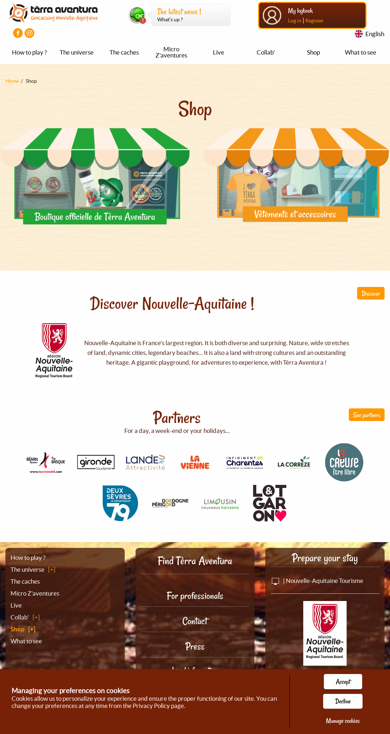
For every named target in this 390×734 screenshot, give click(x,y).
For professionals (195, 595)
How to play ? (29, 52)
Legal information (195, 670)
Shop (313, 52)
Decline (343, 701)
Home (12, 81)
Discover (370, 293)
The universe (77, 52)
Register (314, 20)
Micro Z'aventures (171, 52)
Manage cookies (343, 720)
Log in (294, 20)
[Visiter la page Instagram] (29, 33)
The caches (124, 52)
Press (195, 646)
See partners (366, 415)
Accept (343, 681)
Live (218, 52)
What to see (360, 52)
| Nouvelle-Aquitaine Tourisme (317, 580)
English (374, 33)
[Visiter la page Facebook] (18, 33)
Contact (195, 621)
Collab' (266, 52)
